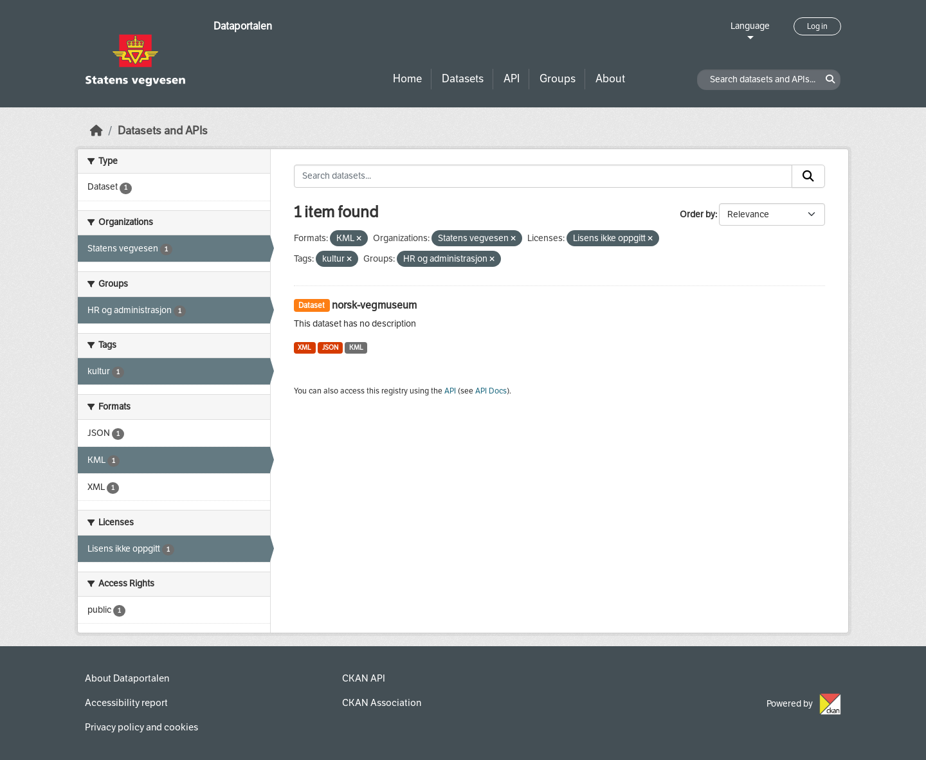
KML (356, 347)
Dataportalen (242, 26)
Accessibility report (126, 703)
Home (407, 79)
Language (750, 26)
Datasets (463, 79)
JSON (330, 347)
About (610, 79)
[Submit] (808, 176)
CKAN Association (381, 703)
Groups (558, 79)
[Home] (96, 131)
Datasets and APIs (163, 131)
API (512, 79)
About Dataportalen (127, 678)
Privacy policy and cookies (141, 727)
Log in (817, 26)
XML (304, 347)
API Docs (491, 390)
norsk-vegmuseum (374, 305)
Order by (697, 214)
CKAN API (363, 678)
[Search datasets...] (543, 176)
